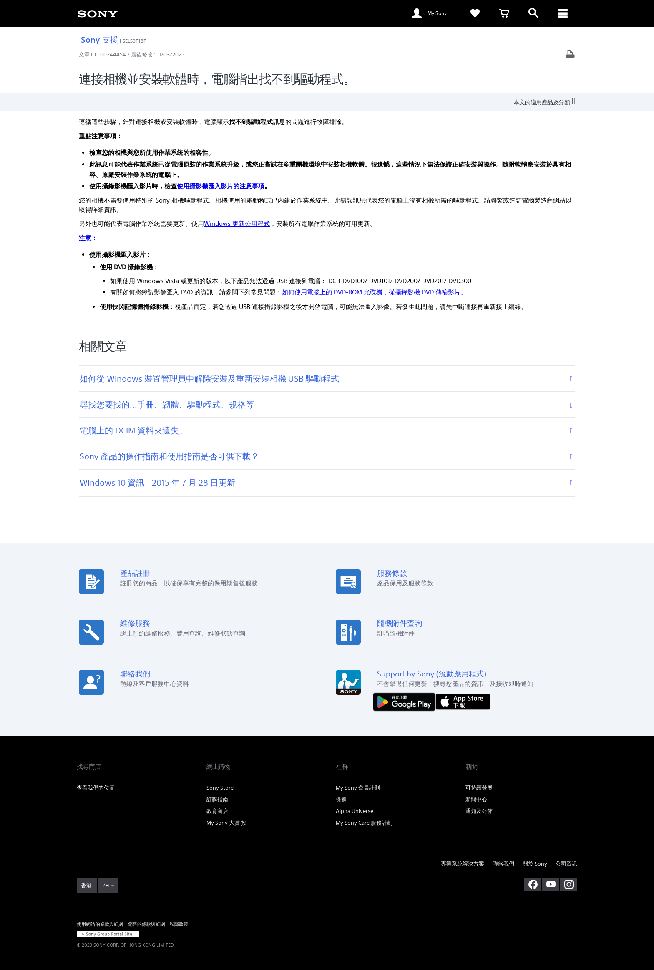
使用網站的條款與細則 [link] (100, 924)
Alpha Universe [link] (354, 811)
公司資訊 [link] (566, 863)
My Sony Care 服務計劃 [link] (364, 822)
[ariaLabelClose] (562, 13)
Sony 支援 (98, 39)
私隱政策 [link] (179, 924)
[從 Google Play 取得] (406, 701)
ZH (106, 885)
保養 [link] (341, 799)
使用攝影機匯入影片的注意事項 (220, 186)
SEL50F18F (134, 41)
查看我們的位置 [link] (96, 787)
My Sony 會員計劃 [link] (358, 787)
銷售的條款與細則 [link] (146, 924)
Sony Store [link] (220, 787)
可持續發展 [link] (479, 787)
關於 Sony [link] (535, 863)
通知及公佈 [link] (479, 811)
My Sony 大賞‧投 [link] (226, 822)
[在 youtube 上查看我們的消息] (550, 884)
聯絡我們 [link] (503, 863)
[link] (97, 13)
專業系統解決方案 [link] (462, 863)
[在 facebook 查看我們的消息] (532, 884)
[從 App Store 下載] (462, 701)
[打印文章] (570, 55)
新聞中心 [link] (476, 799)
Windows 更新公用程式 (237, 224)
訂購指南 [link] (217, 799)
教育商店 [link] (217, 811)
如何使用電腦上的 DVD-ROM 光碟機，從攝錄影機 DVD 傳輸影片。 (374, 292)
